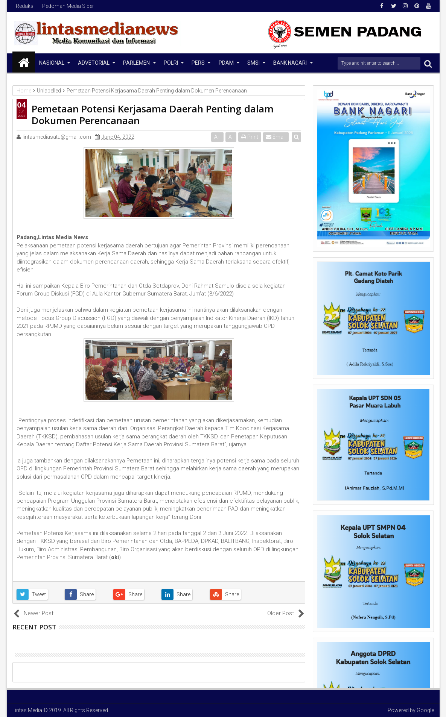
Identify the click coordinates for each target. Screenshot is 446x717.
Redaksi (25, 6)
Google (425, 710)
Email (276, 137)
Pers (198, 63)
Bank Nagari (290, 63)
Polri (171, 63)
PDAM (226, 63)
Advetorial (94, 63)
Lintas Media (27, 710)
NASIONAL (51, 63)
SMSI (253, 63)
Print (250, 137)
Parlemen (136, 63)
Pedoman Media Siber (68, 6)
